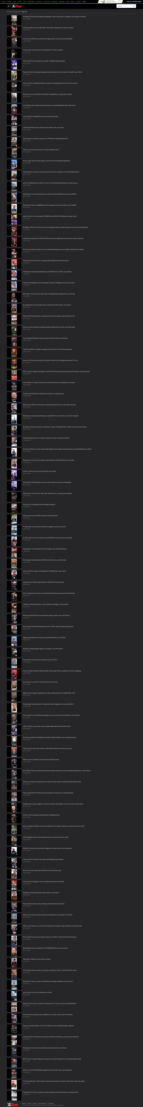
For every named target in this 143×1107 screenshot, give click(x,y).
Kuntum (72, 1)
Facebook (51, 1103)
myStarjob (61, 1)
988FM (84, 1)
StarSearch (54, 1)
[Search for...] (123, 6)
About (23, 1103)
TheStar (9, 1)
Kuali (67, 1)
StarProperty (31, 1)
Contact (29, 1103)
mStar (24, 1)
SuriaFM (78, 1)
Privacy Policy (42, 1103)
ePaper (4, 1)
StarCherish (39, 1)
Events (15, 1)
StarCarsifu (47, 1)
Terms (35, 1103)
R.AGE (20, 1)
